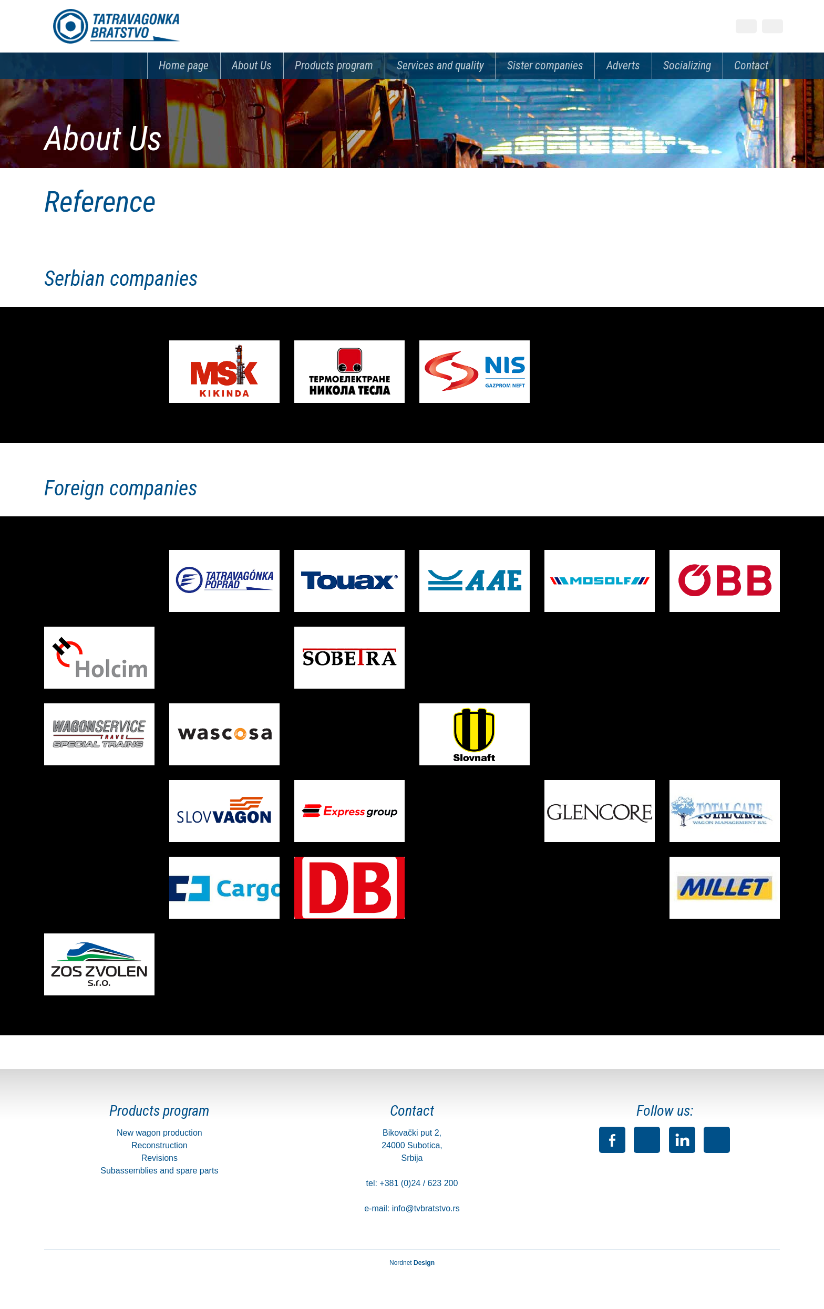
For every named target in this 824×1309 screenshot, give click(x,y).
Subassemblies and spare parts (159, 1170)
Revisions (159, 1158)
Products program (334, 65)
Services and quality (440, 65)
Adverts (623, 65)
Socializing (687, 65)
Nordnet (412, 1262)
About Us (252, 65)
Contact (751, 65)
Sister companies (545, 65)
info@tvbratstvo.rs (426, 1208)
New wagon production (159, 1132)
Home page (184, 65)
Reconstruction (159, 1145)
